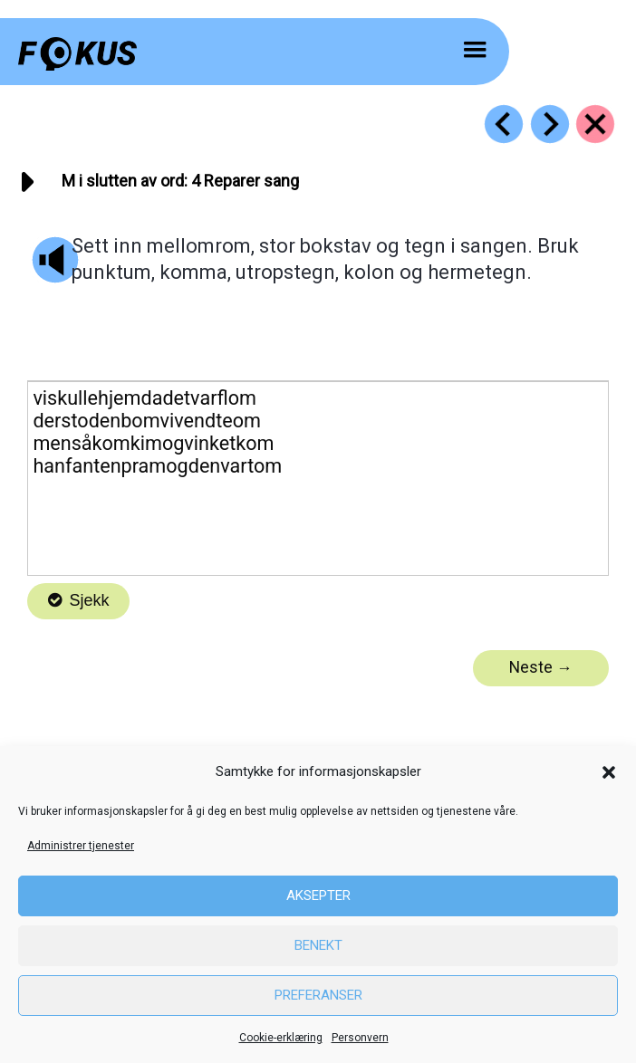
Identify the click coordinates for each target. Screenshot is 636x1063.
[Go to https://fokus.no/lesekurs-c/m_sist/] (595, 124)
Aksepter (318, 895)
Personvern (360, 1037)
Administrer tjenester (80, 845)
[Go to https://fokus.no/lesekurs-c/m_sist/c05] (550, 124)
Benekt (318, 945)
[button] (609, 772)
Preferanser (318, 995)
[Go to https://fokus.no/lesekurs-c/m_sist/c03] (503, 124)
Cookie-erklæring (281, 1037)
